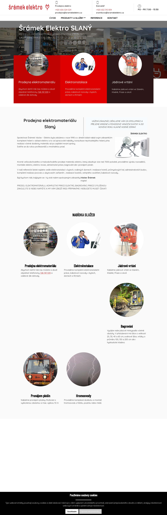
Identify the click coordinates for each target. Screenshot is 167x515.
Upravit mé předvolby (90, 511)
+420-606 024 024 (63, 9)
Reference (96, 18)
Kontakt (112, 18)
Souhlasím (72, 511)
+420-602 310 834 (104, 9)
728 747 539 (43, 92)
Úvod (52, 18)
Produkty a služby (72, 18)
